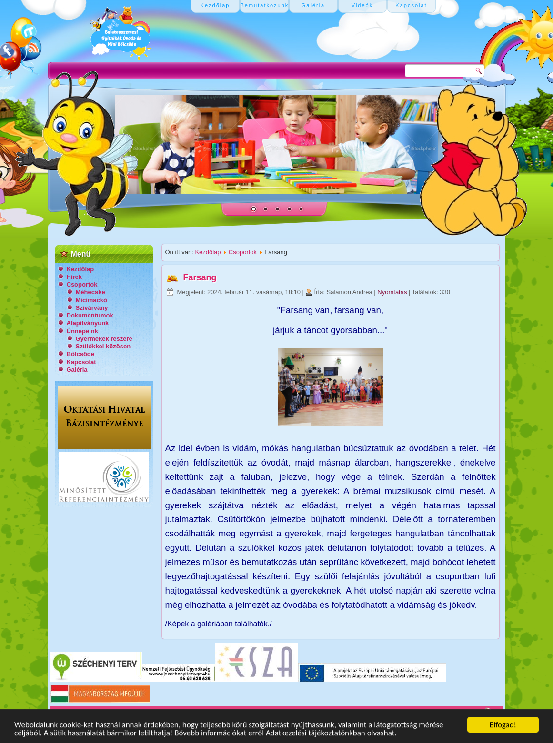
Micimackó (91, 300)
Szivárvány (92, 307)
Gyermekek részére (104, 338)
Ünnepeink (82, 331)
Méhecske (90, 292)
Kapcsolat (81, 362)
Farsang (200, 277)
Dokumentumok (90, 315)
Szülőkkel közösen (103, 346)
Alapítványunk (88, 323)
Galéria (77, 369)
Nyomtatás (393, 292)
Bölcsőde (81, 353)
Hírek (74, 276)
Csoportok (82, 284)
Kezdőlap (80, 269)
